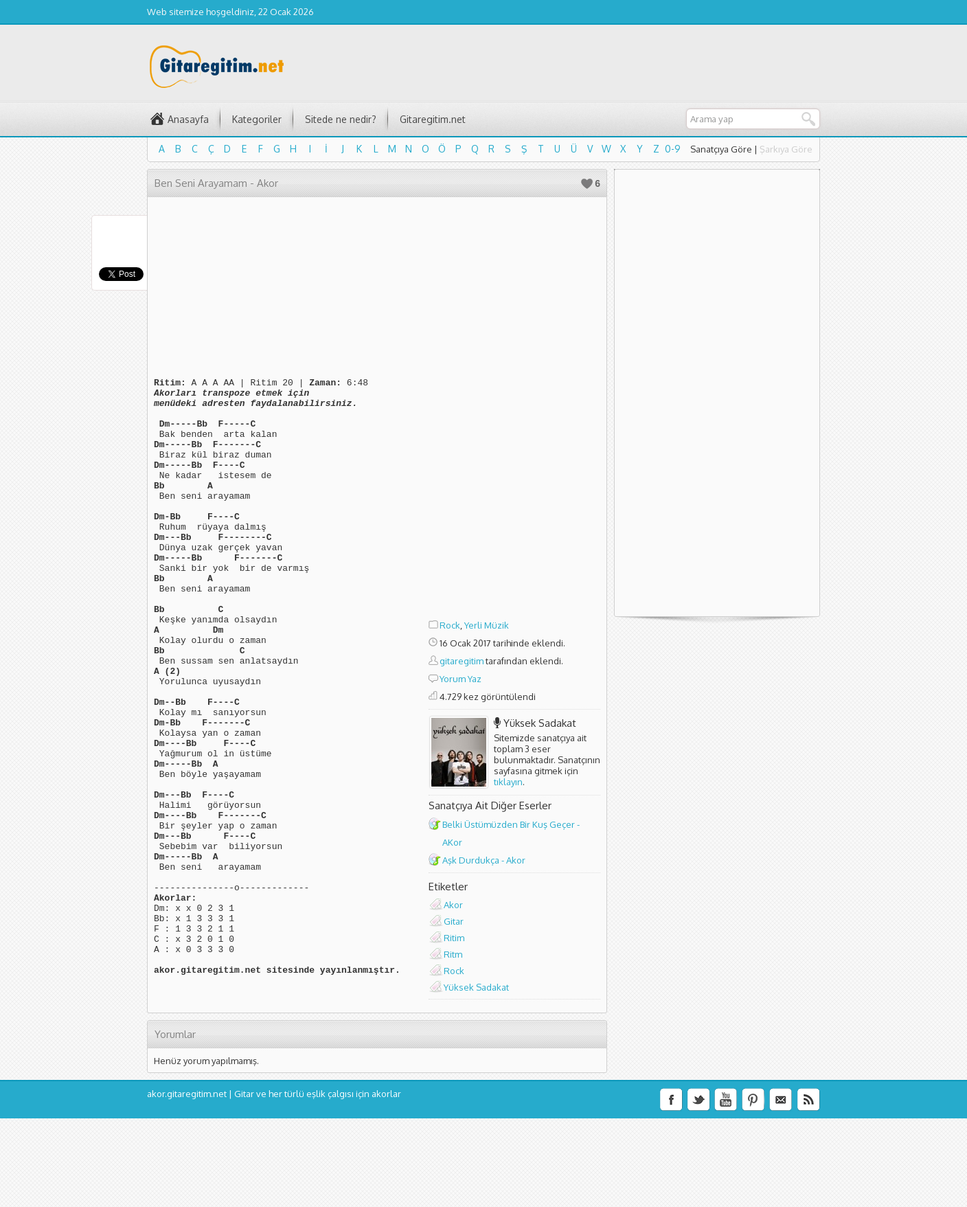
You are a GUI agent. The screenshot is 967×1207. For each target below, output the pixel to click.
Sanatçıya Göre (721, 149)
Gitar (454, 921)
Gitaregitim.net (433, 119)
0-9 (673, 149)
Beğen (587, 184)
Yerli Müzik (486, 625)
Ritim (454, 937)
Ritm (453, 954)
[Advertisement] (514, 410)
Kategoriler (257, 119)
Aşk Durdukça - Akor (483, 860)
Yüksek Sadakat (539, 723)
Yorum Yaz (460, 678)
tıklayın (508, 781)
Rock (450, 625)
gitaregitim (462, 660)
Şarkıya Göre (786, 149)
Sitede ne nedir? (340, 119)
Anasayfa (188, 119)
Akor (453, 904)
